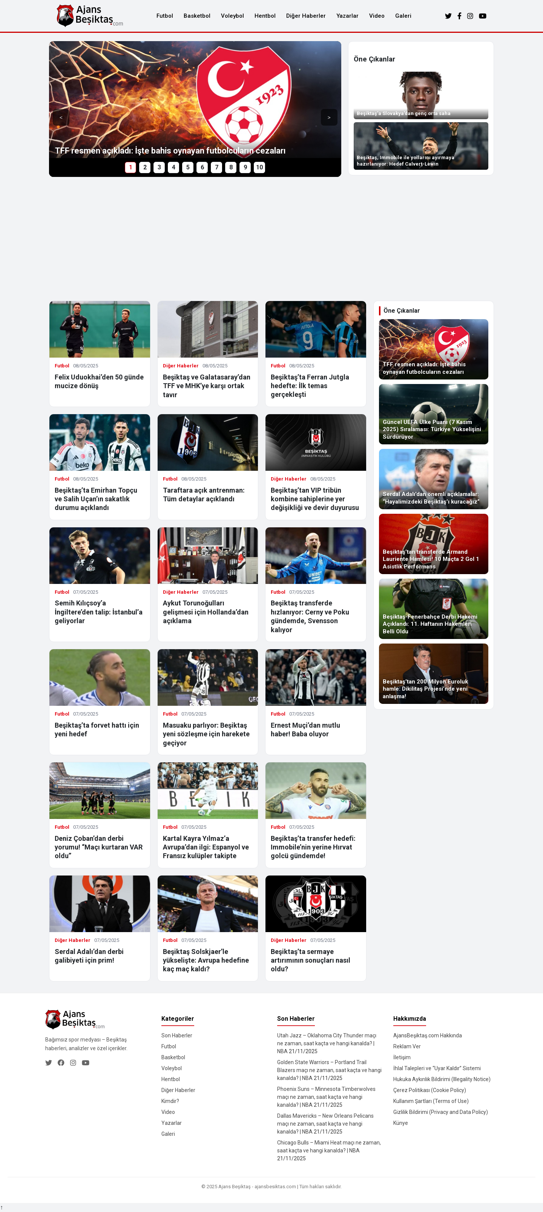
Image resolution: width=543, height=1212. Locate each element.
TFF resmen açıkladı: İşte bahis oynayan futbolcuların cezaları (170, 150)
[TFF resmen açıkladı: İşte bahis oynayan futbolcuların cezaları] (433, 349)
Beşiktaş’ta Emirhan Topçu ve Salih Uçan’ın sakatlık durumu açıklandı (96, 499)
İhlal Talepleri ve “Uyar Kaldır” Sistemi (437, 1068)
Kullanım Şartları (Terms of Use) (431, 1101)
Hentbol (265, 15)
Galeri (403, 15)
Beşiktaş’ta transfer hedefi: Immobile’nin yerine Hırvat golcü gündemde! (313, 847)
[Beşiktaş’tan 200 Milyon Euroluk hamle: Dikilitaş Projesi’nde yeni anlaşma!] (433, 674)
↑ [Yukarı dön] (1, 1207)
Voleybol (232, 15)
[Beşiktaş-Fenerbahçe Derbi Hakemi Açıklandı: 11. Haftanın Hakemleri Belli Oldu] (433, 609)
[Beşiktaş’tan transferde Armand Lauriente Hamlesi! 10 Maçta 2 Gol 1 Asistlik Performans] (433, 544)
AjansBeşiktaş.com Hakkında (427, 1035)
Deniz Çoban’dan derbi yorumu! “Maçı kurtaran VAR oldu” (99, 847)
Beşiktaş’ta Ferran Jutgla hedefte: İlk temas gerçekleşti (310, 386)
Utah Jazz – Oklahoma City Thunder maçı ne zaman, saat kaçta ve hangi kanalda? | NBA (326, 1043)
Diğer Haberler (306, 15)
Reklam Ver (407, 1046)
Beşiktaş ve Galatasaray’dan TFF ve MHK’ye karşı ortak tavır (206, 386)
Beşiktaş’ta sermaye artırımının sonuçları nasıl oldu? (310, 960)
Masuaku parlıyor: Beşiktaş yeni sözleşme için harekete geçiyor (206, 734)
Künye (400, 1123)
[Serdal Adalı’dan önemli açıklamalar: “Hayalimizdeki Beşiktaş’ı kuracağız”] (433, 479)
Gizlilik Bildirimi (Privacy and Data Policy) (440, 1112)
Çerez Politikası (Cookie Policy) (429, 1090)
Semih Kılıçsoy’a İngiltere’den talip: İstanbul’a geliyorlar (99, 612)
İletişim (402, 1057)
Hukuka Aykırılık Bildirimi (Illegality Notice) (442, 1079)
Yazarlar (347, 15)
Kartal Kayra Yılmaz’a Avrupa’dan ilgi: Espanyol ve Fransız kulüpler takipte (206, 847)
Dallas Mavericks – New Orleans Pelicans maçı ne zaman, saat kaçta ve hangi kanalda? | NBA (325, 1124)
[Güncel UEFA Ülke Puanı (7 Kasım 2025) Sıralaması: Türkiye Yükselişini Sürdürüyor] (433, 414)
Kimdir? (170, 1101)
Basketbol (197, 15)
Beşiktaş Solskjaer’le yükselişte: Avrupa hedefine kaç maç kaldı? (206, 960)
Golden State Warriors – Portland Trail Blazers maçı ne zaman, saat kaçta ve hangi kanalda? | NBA (329, 1070)
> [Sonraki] (329, 117)
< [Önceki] (61, 117)
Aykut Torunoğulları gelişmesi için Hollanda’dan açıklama (205, 612)
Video (377, 15)
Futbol (164, 15)
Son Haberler (176, 1035)
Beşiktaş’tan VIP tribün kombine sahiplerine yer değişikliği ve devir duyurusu (315, 499)
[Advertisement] (271, 239)
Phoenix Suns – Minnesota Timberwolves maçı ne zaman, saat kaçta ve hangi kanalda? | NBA (326, 1097)
